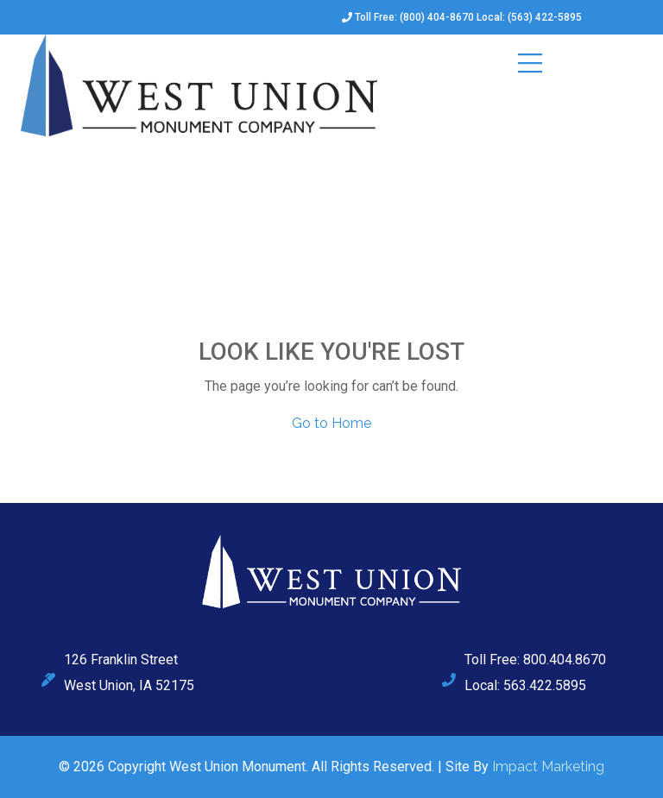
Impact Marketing (548, 766)
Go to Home (331, 423)
